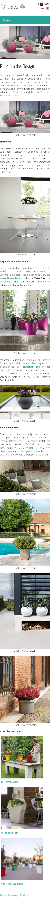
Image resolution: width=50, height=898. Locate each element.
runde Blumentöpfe (11, 895)
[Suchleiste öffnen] (46, 20)
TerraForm (24, 895)
